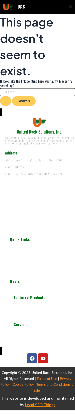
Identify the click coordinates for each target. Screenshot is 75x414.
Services (15, 260)
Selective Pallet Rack (27, 305)
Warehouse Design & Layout (31, 337)
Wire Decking (24, 315)
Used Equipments (21, 256)
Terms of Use (47, 378)
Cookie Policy (23, 384)
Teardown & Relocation (28, 332)
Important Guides (21, 264)
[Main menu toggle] (70, 6)
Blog (13, 269)
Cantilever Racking (25, 310)
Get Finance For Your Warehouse (34, 346)
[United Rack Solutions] (37, 205)
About (14, 247)
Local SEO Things (40, 404)
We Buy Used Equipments (30, 341)
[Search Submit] (5, 101)
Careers (15, 273)
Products (15, 251)
